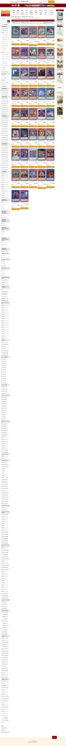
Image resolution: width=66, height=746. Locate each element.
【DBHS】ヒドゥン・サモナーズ (5, 333)
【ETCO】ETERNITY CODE (5, 145)
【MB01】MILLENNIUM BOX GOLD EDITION (5, 677)
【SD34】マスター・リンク (5, 578)
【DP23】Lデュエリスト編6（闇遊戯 (5, 437)
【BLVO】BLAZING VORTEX (5, 137)
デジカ (18, 12)
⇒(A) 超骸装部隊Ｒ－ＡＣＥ (5, 614)
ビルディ (51, 10)
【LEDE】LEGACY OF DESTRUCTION (5, 107)
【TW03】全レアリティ (5, 280)
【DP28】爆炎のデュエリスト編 (5, 426)
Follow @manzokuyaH (5, 732)
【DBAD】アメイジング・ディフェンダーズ (5, 316)
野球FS (36, 12)
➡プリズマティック (5, 39)
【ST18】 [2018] (3, 604)
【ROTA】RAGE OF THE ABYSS (5, 103)
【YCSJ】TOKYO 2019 (5, 696)
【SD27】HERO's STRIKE (5, 593)
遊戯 (14, 10)
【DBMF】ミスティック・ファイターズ (5, 329)
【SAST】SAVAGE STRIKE (5, 156)
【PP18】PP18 (3, 416)
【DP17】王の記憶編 (4, 450)
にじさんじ (51, 12)
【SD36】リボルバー (4, 574)
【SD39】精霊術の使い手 (5, 567)
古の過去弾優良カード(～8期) (5, 86)
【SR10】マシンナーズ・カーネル (5, 523)
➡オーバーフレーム (5, 37)
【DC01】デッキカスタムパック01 (5, 490)
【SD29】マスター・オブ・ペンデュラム (5, 589)
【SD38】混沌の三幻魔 (5, 569)
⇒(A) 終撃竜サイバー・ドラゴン (5, 623)
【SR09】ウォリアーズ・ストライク (5, 525)
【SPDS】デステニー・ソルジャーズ (5, 458)
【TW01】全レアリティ (5, 284)
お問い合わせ (51, 1)
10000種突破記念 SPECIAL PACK (5, 685)
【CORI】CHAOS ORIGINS (5, 28)
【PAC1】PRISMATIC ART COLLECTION (5, 653)
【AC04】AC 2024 (4, 386)
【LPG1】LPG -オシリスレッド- (5, 462)
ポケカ (13, 12)
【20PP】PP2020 (4, 408)
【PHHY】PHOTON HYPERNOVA (5, 120)
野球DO (31, 12)
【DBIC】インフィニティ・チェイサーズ (5, 331)
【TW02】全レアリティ (5, 282)
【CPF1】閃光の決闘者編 (5, 350)
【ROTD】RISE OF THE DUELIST (5, 141)
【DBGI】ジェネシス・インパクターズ (5, 325)
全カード (2, 215)
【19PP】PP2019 (4, 410)
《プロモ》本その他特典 (5, 715)
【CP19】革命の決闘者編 (5, 344)
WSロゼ (40, 10)
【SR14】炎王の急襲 (4, 514)
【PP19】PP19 (3, 414)
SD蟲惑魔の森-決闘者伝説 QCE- (5, 300)
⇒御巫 (2, 473)
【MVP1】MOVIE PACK (5, 492)
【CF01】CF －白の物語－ (5, 640)
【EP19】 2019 (3, 372)
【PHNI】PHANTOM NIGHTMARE (5, 109)
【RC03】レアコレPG (4, 477)
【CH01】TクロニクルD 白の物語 (5, 509)
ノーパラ (2, 236)
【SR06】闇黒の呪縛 (4, 532)
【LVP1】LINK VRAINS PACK (5, 488)
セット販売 (3, 75)
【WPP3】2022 (3, 365)
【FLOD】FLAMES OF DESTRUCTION (5, 163)
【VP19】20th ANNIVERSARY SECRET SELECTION (5, 687)
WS (36, 10)
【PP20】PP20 (3, 412)
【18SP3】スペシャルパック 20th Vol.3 (5, 709)
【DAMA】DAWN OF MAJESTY (5, 133)
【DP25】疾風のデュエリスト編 (5, 432)
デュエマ (46, 10)
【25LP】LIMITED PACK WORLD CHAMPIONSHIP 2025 (5, 464)
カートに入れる (15, 44)
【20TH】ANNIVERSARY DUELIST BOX (5, 664)
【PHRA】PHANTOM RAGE (5, 139)
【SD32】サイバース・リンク (5, 582)
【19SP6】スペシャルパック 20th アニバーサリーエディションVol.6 (5, 689)
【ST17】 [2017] (3, 606)
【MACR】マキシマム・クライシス (5, 173)
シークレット (3, 204)
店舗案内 (2, 725)
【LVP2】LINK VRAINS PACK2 (5, 486)
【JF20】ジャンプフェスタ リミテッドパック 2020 (5, 683)
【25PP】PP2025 (4, 397)
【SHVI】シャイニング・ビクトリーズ (5, 182)
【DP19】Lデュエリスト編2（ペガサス (5, 445)
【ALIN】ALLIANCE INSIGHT (5, 98)
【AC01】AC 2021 (4, 393)
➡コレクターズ (4, 43)
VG (26, 10)
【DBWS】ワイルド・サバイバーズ (5, 314)
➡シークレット (4, 41)
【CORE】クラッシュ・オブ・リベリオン (5, 188)
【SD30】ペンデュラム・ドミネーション (5, 587)
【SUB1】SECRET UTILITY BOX (5, 644)
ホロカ (46, 12)
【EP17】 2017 (3, 376)
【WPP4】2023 (3, 363)
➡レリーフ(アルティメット (5, 45)
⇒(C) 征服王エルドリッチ (5, 627)
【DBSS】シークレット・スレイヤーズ (5, 327)
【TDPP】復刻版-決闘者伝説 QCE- (5, 291)
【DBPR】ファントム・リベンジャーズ (5, 305)
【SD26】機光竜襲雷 (4, 595)
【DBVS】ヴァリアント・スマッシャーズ (5, 312)
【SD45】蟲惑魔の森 (4, 554)
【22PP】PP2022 (4, 403)
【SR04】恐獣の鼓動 (4, 536)
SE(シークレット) (4, 217)
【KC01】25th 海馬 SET (5, 642)
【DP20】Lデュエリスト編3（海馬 (5, 443)
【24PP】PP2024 (4, 399)
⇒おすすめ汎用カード (5, 618)
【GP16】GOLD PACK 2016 (5, 497)
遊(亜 (18, 10)
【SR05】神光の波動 (4, 534)
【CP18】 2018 (3, 346)
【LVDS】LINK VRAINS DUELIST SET (5, 659)
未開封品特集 (3, 80)
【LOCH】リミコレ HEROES (5, 52)
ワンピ (22, 12)
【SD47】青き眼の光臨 (5, 550)
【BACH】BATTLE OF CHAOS (5, 128)
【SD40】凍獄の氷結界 (5, 565)
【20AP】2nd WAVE (4, 501)
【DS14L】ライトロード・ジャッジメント (5, 672)
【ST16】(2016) (3, 608)
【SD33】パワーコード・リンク (5, 580)
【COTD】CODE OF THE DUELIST (5, 169)
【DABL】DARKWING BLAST (5, 122)
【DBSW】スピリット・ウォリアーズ (5, 338)
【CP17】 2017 (3, 348)
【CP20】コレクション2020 (5, 342)
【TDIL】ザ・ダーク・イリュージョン (5, 180)
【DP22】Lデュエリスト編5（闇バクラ (5, 439)
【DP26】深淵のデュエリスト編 (5, 430)
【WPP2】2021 (3, 367)
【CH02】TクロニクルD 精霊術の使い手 (5, 507)
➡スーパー (3, 50)
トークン (2, 246)
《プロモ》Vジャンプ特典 (5, 713)
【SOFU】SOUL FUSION (5, 158)
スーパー (2, 209)
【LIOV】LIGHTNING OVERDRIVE (5, 135)
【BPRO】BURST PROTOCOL (5, 90)
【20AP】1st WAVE (4, 503)
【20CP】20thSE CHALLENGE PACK (5, 700)
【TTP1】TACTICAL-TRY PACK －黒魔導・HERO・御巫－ (5, 466)
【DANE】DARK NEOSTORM (5, 154)
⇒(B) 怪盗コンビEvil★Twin (5, 625)
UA (26, 12)
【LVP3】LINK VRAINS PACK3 (5, 484)
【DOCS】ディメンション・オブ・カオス (5, 186)
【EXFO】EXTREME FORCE (5, 165)
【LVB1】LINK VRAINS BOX (5, 668)
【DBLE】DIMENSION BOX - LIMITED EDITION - (5, 670)
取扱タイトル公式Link (15, 2)
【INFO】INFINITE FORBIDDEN (5, 105)
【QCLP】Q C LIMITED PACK (5, 251)
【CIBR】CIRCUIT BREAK (5, 167)
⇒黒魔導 (3, 468)
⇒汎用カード (3, 475)
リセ (31, 10)
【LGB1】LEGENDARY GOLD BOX (5, 657)
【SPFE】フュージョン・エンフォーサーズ (5, 456)
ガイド (40, 2)
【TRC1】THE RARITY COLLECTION (5, 499)
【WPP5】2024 (3, 361)
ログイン (45, 1)
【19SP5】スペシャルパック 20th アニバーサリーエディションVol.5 (5, 694)
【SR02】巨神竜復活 (4, 540)
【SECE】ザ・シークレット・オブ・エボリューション (5, 193)
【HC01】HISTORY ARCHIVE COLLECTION (5, 646)
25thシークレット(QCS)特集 (5, 82)
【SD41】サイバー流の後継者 (5, 563)
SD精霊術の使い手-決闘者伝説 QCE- (5, 298)
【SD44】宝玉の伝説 (4, 556)
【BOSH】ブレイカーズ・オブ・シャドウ (5, 184)
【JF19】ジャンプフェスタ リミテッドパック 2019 (5, 702)
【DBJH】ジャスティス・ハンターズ (5, 307)
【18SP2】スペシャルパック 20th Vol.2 (5, 711)
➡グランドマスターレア (5, 54)
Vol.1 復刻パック (4, 666)
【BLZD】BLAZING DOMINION (5, 71)
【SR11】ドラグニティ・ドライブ (5, 521)
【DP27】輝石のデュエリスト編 (5, 428)
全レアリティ (3, 202)
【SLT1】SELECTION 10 (5, 479)
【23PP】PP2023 (4, 401)
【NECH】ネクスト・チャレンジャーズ (5, 195)
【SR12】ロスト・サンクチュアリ (5, 519)
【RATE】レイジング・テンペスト (5, 175)
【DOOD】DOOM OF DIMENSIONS (5, 92)
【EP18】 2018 (3, 374)
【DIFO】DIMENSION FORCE (5, 126)
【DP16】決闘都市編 (4, 452)
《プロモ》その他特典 (4, 720)
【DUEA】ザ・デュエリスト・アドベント (5, 197)
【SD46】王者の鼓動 (4, 552)
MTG (22, 10)
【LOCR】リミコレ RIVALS (5, 32)
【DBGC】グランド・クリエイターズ (5, 320)
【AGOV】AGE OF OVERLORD (5, 111)
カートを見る (5, 12)
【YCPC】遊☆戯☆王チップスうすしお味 (5, 707)
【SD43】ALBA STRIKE (5, 558)
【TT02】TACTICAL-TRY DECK (5, 612)
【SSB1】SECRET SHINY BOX (5, 648)
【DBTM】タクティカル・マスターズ (5, 318)
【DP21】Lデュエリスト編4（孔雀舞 (5, 441)
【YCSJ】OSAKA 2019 (5, 698)
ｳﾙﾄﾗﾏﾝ (40, 12)
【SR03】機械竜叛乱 (4, 538)
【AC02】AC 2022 (4, 391)
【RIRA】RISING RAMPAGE (5, 152)
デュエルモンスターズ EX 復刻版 (5, 296)
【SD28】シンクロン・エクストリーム (5, 591)
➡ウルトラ (3, 67)
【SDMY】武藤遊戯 (4, 634)
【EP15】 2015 (3, 380)
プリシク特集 (3, 84)
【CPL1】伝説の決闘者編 (5, 355)
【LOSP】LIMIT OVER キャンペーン (5, 30)
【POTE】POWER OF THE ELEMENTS (5, 124)
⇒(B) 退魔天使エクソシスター (5, 616)
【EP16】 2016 (3, 378)
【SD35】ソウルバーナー (5, 576)
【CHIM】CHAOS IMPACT (5, 150)
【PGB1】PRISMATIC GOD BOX (5, 655)
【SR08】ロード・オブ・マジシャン (5, 527)
